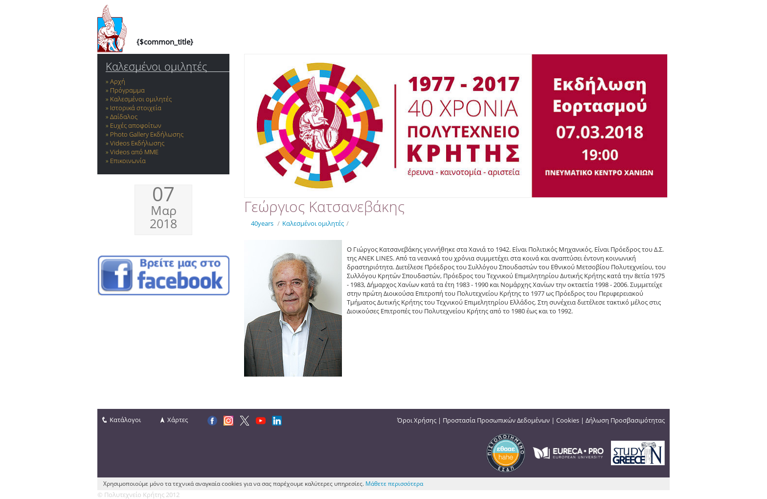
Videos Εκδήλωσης (137, 143)
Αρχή (117, 81)
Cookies (567, 420)
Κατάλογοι (125, 419)
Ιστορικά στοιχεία (135, 107)
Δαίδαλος (123, 116)
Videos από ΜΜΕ (134, 151)
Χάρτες (177, 419)
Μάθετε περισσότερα (394, 483)
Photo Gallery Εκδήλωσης (146, 134)
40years (262, 223)
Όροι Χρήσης (416, 420)
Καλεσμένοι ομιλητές (156, 66)
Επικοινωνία (128, 160)
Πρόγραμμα (127, 90)
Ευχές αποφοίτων (135, 125)
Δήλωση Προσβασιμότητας (625, 420)
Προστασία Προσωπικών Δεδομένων (496, 420)
